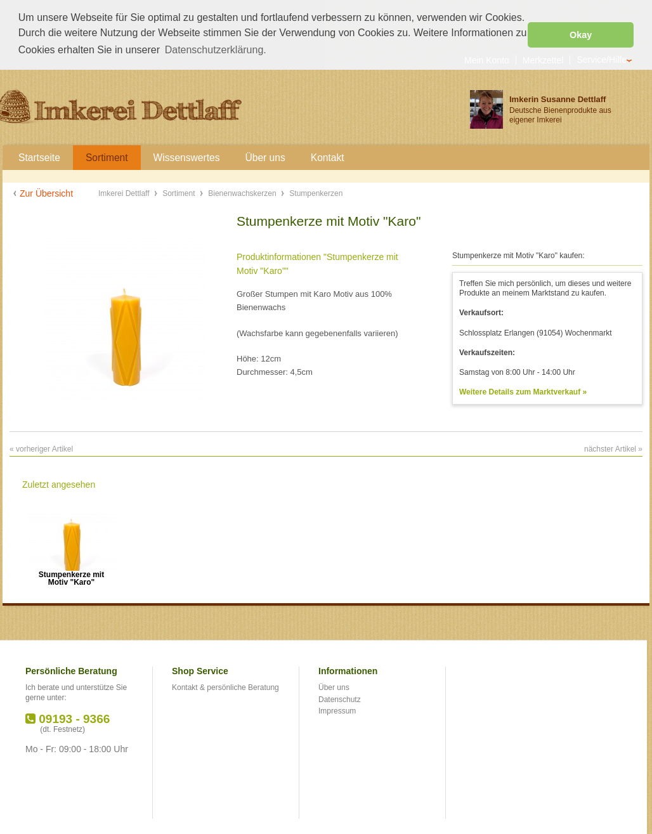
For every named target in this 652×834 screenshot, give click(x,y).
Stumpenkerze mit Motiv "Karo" (71, 578)
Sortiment (179, 192)
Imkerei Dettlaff (125, 192)
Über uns (333, 686)
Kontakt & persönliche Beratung (225, 686)
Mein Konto (486, 59)
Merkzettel (543, 59)
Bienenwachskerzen (243, 192)
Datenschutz (339, 698)
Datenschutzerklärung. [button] (215, 49)
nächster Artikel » (613, 448)
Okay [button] (581, 35)
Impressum (337, 710)
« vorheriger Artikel (41, 448)
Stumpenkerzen (315, 192)
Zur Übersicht (46, 193)
